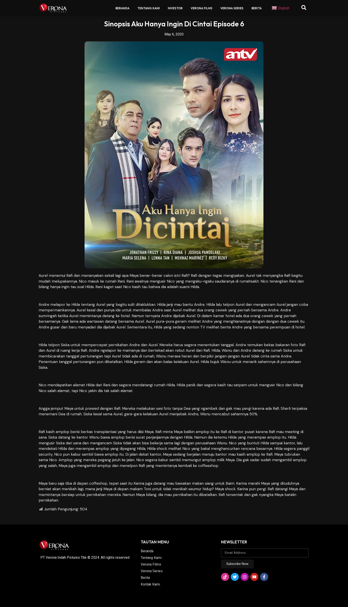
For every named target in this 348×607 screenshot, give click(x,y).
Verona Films (201, 8)
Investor (175, 8)
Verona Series (231, 8)
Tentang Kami (148, 8)
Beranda (122, 8)
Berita (256, 8)
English (280, 8)
